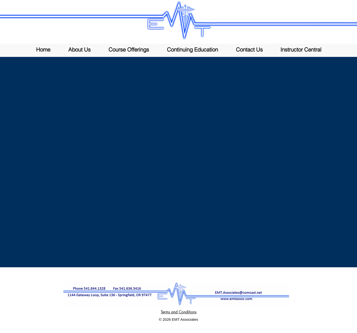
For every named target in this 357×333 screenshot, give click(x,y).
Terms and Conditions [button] (178, 312)
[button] (128, 49)
